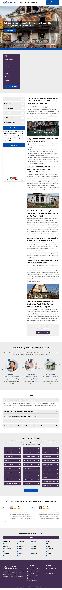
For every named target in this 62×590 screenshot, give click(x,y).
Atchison (6, 545)
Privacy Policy (32, 579)
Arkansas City (7, 543)
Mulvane (35, 555)
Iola (19, 557)
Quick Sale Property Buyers (11, 450)
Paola (48, 543)
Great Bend (21, 552)
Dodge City (21, 543)
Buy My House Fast (28, 454)
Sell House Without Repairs (49, 462)
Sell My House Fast (9, 454)
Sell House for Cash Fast (34, 577)
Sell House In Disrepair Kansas (13, 49)
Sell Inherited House (9, 477)
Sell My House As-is (9, 469)
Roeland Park (50, 550)
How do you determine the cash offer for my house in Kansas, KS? (31, 427)
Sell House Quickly (47, 450)
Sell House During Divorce (29, 462)
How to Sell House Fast (48, 475)
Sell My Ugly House (47, 479)
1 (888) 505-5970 (51, 2)
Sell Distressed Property (29, 458)
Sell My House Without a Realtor (31, 450)
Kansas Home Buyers (31, 588)
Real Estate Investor (28, 481)
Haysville (20, 555)
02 (28, 360)
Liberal (34, 550)
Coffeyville (6, 555)
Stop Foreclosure (27, 469)
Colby (5, 557)
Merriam (35, 552)
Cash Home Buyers (9, 458)
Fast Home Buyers (47, 454)
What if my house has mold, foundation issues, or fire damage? (31, 422)
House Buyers (27, 485)
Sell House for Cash (9, 466)
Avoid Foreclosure (9, 473)
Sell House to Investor (33, 572)
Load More (31, 491)
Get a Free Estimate (43, 333)
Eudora (20, 545)
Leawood (35, 545)
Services (27, 2)
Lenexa (34, 547)
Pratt (48, 547)
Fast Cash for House (33, 575)
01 (9, 360)
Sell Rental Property (47, 458)
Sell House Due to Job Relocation (48, 466)
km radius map (14, 161)
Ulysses (49, 557)
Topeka (49, 555)
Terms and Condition (33, 581)
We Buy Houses (8, 462)
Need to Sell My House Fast (11, 485)
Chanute (6, 552)
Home (21, 2)
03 (48, 360)
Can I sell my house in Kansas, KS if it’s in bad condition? (31, 401)
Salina (48, 552)
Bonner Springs (7, 550)
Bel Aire (6, 547)
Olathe (34, 557)
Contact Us (34, 2)
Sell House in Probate (28, 466)
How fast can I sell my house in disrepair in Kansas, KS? (31, 413)
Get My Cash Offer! (11, 86)
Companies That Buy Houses (49, 483)
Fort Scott (21, 550)
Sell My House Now (9, 481)
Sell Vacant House (47, 471)
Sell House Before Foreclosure (30, 473)
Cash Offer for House (28, 477)
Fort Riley (21, 547)
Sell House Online (47, 487)
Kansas (34, 543)
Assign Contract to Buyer (34, 570)
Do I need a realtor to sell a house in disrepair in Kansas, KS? (31, 418)
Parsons (49, 545)
